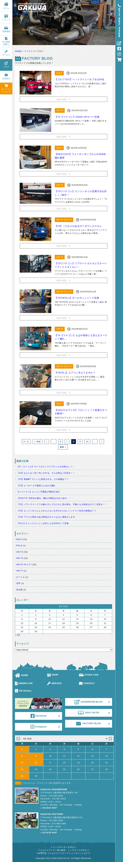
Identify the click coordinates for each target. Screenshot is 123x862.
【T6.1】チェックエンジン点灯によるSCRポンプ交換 (43, 523)
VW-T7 (19, 571)
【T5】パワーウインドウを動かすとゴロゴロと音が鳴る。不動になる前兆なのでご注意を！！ (62, 504)
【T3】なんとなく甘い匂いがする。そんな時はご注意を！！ (46, 473)
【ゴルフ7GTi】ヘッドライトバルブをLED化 (79, 79)
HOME (21, 675)
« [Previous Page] (46, 441)
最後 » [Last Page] (63, 447)
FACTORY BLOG (88, 723)
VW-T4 (19, 558)
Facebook (38, 716)
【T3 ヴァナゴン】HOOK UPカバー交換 (77, 116)
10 (87, 441)
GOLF (19, 539)
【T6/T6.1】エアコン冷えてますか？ (75, 372)
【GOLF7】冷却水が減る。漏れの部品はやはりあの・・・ (45, 498)
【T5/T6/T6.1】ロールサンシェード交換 (77, 298)
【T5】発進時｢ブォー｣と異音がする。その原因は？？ (43, 479)
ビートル (20, 577)
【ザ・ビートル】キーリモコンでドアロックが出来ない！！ (46, 466)
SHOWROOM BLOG (89, 702)
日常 (18, 583)
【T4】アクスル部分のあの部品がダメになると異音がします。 (47, 517)
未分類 (19, 589)
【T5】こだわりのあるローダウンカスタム (78, 226)
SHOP (52, 674)
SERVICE (54, 683)
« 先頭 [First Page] (37, 441)
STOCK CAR (88, 674)
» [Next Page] (101, 441)
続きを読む (63, 99)
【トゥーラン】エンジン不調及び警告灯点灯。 (39, 492)
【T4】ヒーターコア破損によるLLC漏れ (36, 485)
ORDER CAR (24, 683)
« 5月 (17, 635)
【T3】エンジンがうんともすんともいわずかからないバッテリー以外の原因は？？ (56, 511)
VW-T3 (19, 552)
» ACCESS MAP (48, 808)
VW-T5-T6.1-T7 (24, 564)
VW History (23, 690)
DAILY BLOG (88, 712)
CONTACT (87, 683)
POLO (19, 545)
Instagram (38, 726)
